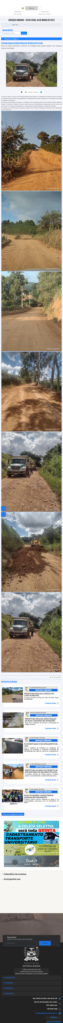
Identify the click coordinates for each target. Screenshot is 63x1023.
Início (3, 25)
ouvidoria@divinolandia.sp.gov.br (46, 1013)
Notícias (9, 25)
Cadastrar (45, 943)
